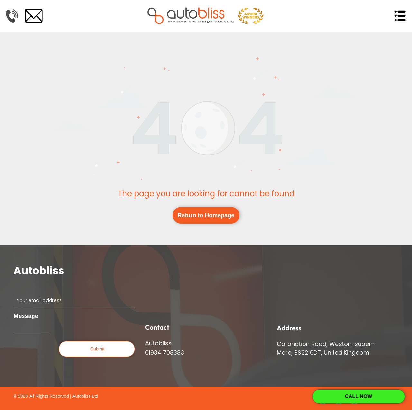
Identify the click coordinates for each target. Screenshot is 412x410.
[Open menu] (400, 15)
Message (26, 316)
